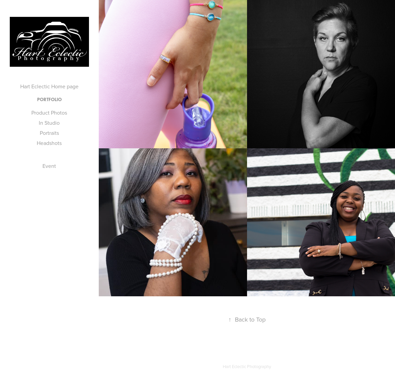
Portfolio (49, 99)
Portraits (49, 133)
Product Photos (49, 112)
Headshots (49, 143)
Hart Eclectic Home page (49, 86)
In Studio (49, 122)
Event (49, 166)
